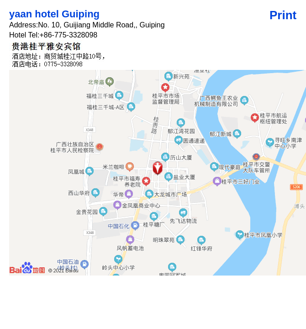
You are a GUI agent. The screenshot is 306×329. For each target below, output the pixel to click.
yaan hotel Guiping (54, 14)
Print (282, 15)
